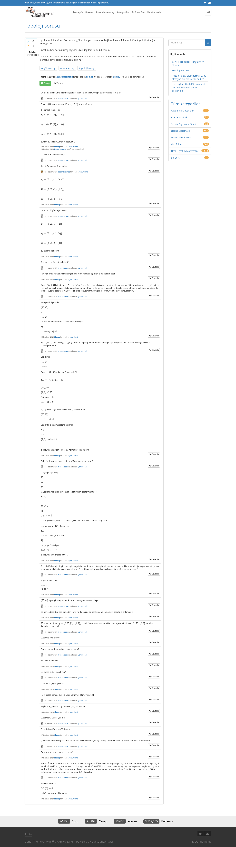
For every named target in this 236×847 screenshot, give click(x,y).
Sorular (89, 12)
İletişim (28, 834)
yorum (60, 83)
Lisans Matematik (64, 76)
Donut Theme (33, 841)
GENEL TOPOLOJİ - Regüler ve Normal (188, 63)
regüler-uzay (48, 68)
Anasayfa (78, 12)
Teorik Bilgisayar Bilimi (183, 124)
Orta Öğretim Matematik (184, 150)
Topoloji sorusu (180, 70)
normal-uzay (67, 68)
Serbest (175, 157)
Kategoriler (123, 12)
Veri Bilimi (176, 144)
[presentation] (81, 92)
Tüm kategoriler (185, 103)
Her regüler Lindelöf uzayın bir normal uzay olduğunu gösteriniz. (189, 87)
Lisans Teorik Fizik (181, 137)
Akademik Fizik (179, 117)
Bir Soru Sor (138, 12)
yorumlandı (82, 98)
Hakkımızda (154, 12)
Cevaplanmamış (105, 12)
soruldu (116, 76)
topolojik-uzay (86, 68)
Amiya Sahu (66, 841)
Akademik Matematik (182, 110)
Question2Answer (102, 841)
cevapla (155, 97)
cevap (46, 83)
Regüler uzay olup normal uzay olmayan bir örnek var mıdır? (189, 77)
